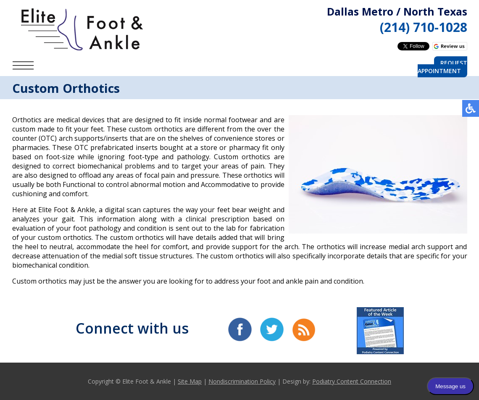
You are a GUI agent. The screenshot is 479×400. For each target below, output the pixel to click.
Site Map (190, 381)
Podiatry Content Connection (351, 381)
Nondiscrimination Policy (242, 381)
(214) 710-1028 (423, 27)
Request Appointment (442, 67)
